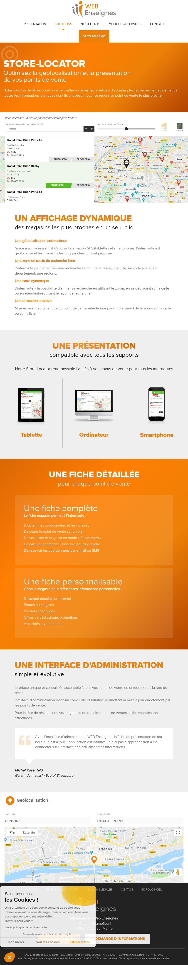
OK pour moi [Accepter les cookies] (44, 942)
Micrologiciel (151, 889)
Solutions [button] (63, 24)
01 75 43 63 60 (94, 36)
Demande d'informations (117, 938)
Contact (157, 24)
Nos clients (90, 24)
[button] (9, 957)
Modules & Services (125, 24)
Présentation (35, 24)
